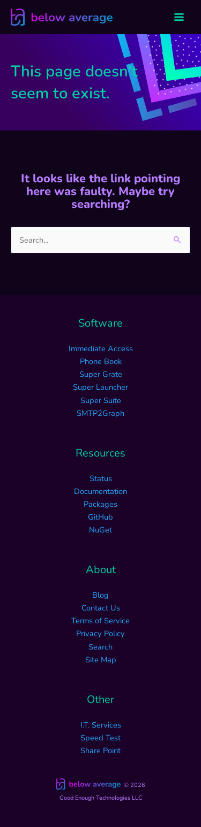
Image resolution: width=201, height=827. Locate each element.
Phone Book (101, 361)
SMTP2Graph (100, 413)
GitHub (100, 517)
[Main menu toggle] (179, 17)
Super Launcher (100, 387)
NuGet (100, 529)
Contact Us (100, 607)
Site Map (100, 659)
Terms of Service (100, 620)
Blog (100, 595)
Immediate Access (101, 348)
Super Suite (100, 400)
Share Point (100, 750)
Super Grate (100, 374)
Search (100, 646)
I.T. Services (100, 725)
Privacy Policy (100, 633)
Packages (100, 504)
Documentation (100, 491)
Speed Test (100, 737)
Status (101, 478)
